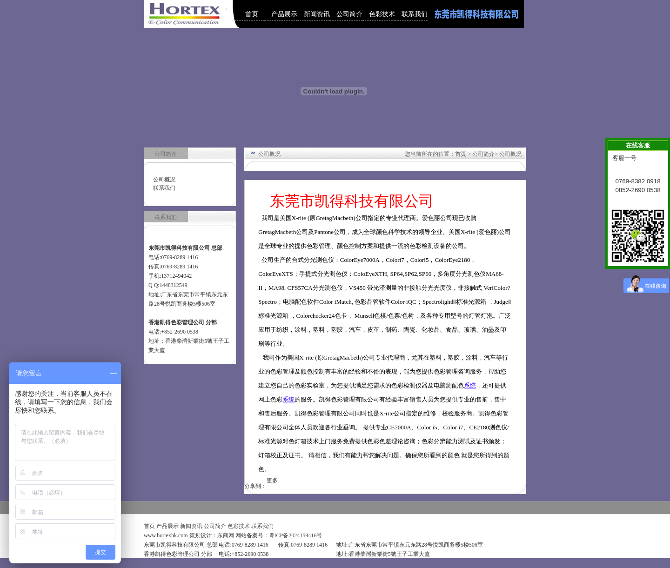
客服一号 (624, 157)
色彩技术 (382, 14)
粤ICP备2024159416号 (295, 535)
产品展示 (284, 14)
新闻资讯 (317, 14)
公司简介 (349, 14)
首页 (251, 14)
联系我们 (415, 14)
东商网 (225, 535)
